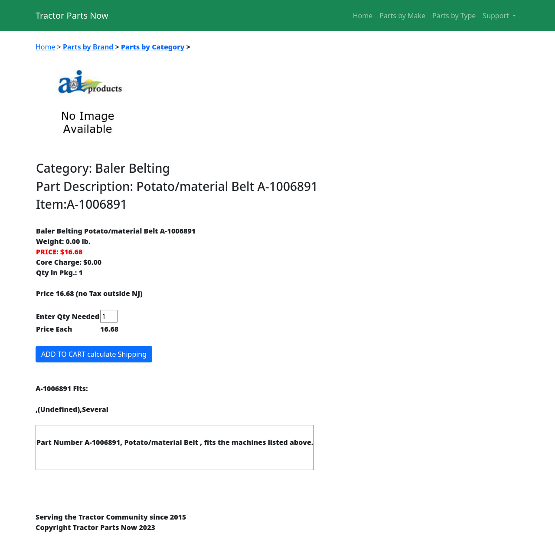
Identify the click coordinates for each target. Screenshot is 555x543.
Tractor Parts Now (72, 15)
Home (363, 15)
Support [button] (497, 15)
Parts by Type (454, 15)
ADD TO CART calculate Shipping (94, 354)
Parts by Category (153, 47)
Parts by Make (402, 15)
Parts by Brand (89, 47)
